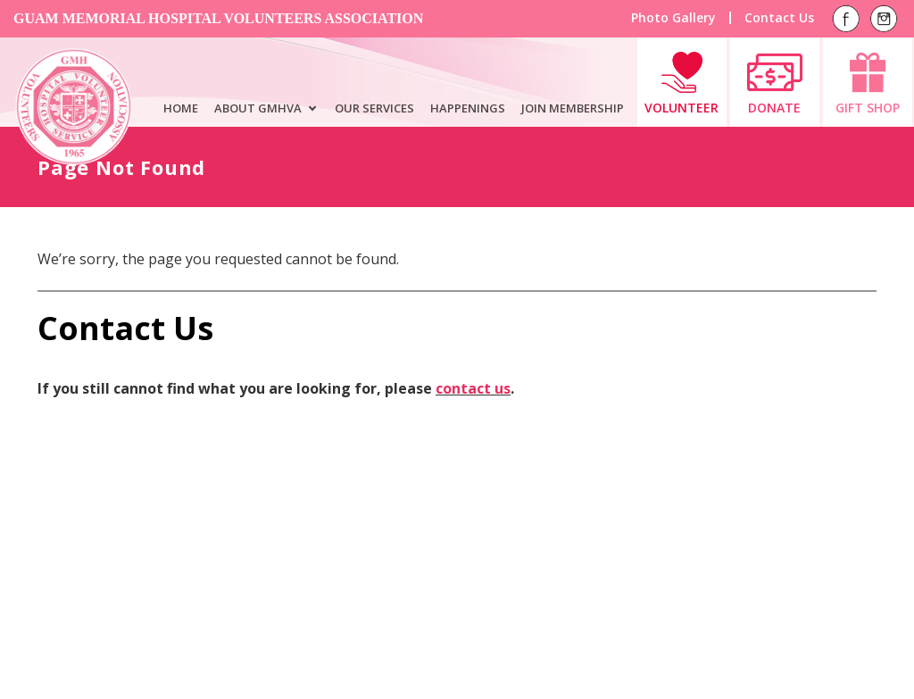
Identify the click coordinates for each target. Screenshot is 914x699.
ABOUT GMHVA (258, 108)
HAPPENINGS (467, 108)
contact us (473, 388)
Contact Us (779, 18)
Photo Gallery (673, 18)
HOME (180, 108)
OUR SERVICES (374, 108)
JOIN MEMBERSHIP (572, 108)
